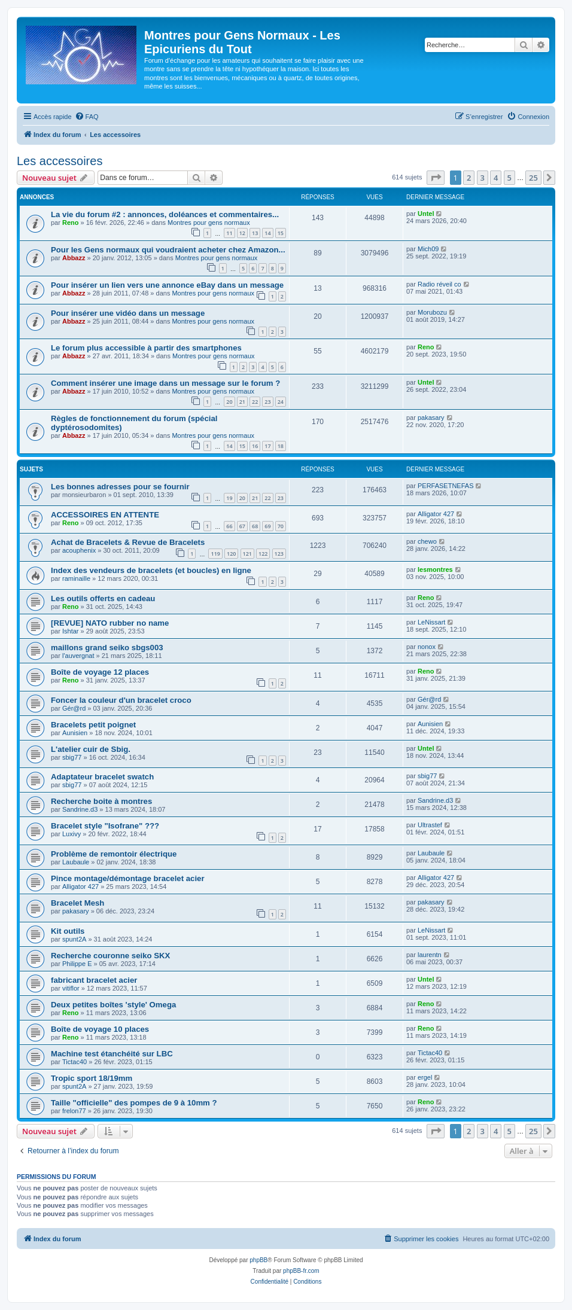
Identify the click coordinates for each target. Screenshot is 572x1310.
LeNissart (431, 622)
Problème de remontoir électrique (114, 853)
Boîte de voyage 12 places (100, 672)
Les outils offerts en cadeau (103, 598)
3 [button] (482, 177)
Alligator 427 (436, 513)
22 (255, 402)
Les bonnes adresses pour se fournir (120, 486)
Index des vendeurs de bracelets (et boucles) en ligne (151, 570)
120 (231, 553)
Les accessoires (59, 160)
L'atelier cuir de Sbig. (90, 749)
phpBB (258, 1260)
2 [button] (469, 177)
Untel (426, 213)
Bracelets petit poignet (93, 724)
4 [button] (496, 177)
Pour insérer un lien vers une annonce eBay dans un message (167, 285)
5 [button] (509, 177)
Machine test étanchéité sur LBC (112, 1053)
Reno (70, 222)
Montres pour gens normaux (209, 222)
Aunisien (74, 732)
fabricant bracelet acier (94, 980)
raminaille (76, 578)
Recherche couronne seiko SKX (110, 955)
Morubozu (432, 312)
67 (242, 526)
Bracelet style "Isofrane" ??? (105, 825)
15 (281, 233)
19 (229, 498)
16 (255, 446)
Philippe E (77, 963)
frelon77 (74, 1110)
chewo (427, 541)
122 (262, 553)
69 (267, 526)
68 (255, 526)
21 (242, 402)
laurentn (430, 954)
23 (267, 402)
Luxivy (71, 833)
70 (281, 526)
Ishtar (70, 631)
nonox (427, 646)
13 (255, 233)
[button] (436, 177)
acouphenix (79, 550)
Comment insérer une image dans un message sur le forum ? (165, 383)
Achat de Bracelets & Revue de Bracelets (128, 542)
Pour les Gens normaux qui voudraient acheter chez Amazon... (168, 249)
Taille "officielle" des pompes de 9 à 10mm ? (134, 1102)
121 (247, 553)
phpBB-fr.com (301, 1271)
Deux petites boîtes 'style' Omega (113, 1004)
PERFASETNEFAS (446, 485)
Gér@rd (74, 708)
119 (215, 553)
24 (281, 402)
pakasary (431, 417)
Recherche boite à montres (101, 801)
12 (242, 233)
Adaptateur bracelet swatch (102, 776)
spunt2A (74, 939)
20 (229, 402)
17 (267, 446)
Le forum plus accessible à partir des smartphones (146, 347)
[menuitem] (87, 116)
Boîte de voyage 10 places (100, 1029)
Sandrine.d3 (80, 809)
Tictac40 (74, 1061)
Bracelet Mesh (77, 902)
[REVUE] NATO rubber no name (110, 623)
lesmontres (435, 569)
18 (281, 446)
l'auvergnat (78, 655)
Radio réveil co (439, 284)
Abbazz (74, 257)
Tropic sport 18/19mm (91, 1078)
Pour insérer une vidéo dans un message (128, 313)
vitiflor (71, 988)
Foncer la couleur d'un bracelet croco (121, 700)
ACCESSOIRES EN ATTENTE (105, 514)
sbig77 (71, 757)
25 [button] (533, 177)
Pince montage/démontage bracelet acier (128, 878)
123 (279, 553)
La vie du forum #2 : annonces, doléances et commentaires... (165, 214)
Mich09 (428, 248)
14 (267, 233)
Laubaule (75, 862)
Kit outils (67, 931)
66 (229, 526)
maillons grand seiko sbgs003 (107, 647)
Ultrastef (430, 824)
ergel (425, 1077)
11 (229, 233)
